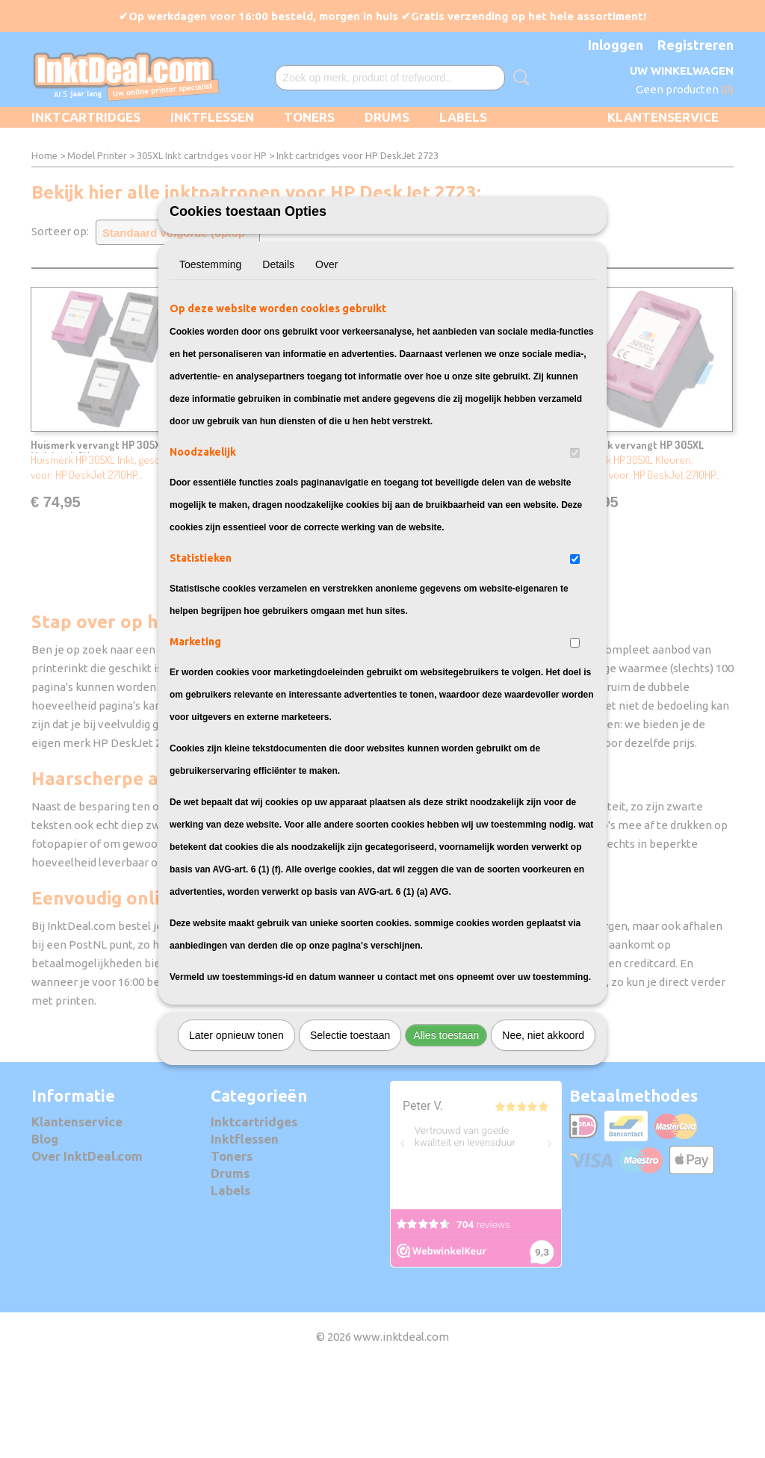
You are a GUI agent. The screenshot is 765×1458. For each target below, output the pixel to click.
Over (326, 347)
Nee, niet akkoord (543, 1118)
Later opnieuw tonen (236, 1118)
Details (278, 347)
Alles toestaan (446, 1118)
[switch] (575, 536)
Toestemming (210, 347)
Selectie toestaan (350, 1118)
